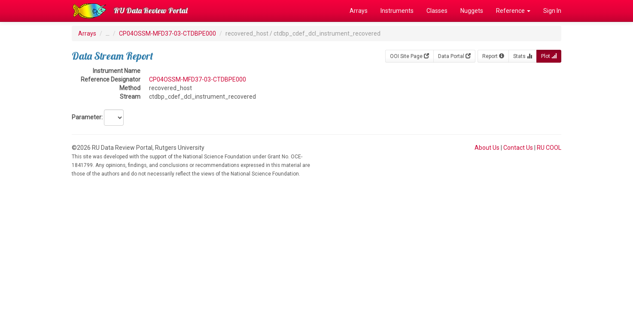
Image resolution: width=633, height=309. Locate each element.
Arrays (359, 10)
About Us (487, 147)
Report (493, 56)
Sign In (552, 10)
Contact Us (518, 147)
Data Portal (454, 56)
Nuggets (471, 10)
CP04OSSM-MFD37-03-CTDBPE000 (167, 33)
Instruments (397, 10)
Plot (549, 56)
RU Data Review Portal (151, 10)
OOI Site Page (409, 56)
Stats (522, 56)
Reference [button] (513, 10)
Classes (436, 10)
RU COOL (549, 147)
